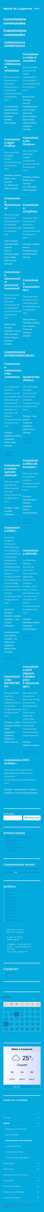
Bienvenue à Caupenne (28, 872)
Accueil (6, 1117)
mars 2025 (11, 900)
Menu (36, 8)
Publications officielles (13, 1192)
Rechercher (8, 814)
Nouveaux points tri (15, 847)
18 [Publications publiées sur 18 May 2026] (6, 1024)
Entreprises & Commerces (15, 1175)
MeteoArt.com (26, 1087)
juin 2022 (10, 917)
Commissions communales (18, 1140)
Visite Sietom (12, 844)
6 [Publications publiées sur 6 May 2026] (16, 1014)
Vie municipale (12, 1135)
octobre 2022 (12, 913)
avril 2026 (10, 894)
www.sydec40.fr (11, 658)
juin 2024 (10, 904)
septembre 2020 (13, 920)
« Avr (10, 1034)
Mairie (6, 1123)
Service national (13, 840)
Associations (9, 1163)
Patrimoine (8, 1169)
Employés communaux (16, 1129)
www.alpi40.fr (29, 752)
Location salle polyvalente (17, 1158)
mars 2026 (11, 897)
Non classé (11, 973)
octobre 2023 (12, 910)
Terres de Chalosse (12, 1186)
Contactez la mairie (14, 1152)
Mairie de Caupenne (17, 8)
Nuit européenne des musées (19, 837)
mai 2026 (10, 890)
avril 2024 (10, 907)
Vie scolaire (8, 1180)
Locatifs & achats (13, 1146)
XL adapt (10, 850)
